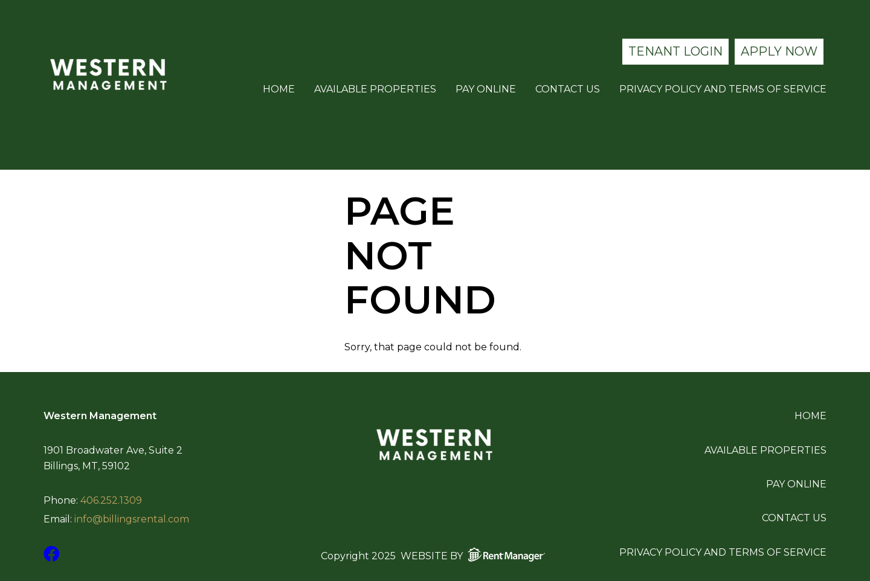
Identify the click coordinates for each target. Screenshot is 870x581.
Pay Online (486, 89)
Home (279, 89)
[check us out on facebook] (52, 554)
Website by (475, 554)
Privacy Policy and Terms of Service (722, 89)
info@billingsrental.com (131, 519)
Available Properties (375, 89)
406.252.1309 (111, 500)
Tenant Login (675, 51)
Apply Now (779, 51)
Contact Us (567, 89)
